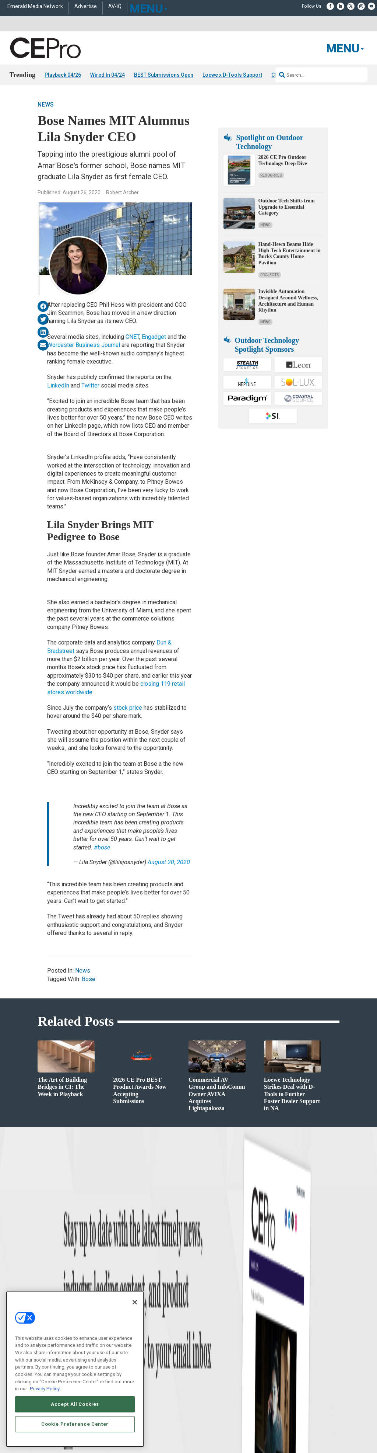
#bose (102, 847)
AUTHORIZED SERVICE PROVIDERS (197, 1428)
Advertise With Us (205, 1312)
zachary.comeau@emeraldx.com (309, 1338)
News (46, 104)
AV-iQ (114, 6)
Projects (269, 275)
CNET (132, 336)
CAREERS (148, 1428)
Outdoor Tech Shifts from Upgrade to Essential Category (286, 207)
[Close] (135, 1302)
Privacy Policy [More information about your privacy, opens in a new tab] (45, 1388)
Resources (271, 175)
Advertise (85, 6)
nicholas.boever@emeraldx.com (308, 1365)
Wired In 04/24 (107, 75)
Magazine (197, 1331)
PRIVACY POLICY (319, 1434)
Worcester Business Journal (83, 344)
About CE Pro (201, 1322)
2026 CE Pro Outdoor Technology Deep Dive (282, 160)
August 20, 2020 (169, 862)
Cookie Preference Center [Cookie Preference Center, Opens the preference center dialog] (75, 1424)
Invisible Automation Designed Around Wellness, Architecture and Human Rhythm (288, 301)
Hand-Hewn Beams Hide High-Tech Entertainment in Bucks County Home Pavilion (289, 253)
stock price (127, 707)
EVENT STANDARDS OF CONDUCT (270, 1428)
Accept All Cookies (75, 1404)
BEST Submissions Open (163, 75)
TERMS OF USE (283, 1434)
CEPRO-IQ (198, 1349)
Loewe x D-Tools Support (232, 75)
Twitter (91, 385)
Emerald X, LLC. (285, 1417)
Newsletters (199, 1340)
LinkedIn (59, 385)
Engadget (154, 336)
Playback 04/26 (63, 75)
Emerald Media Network (35, 6)
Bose (88, 979)
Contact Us (289, 1376)
